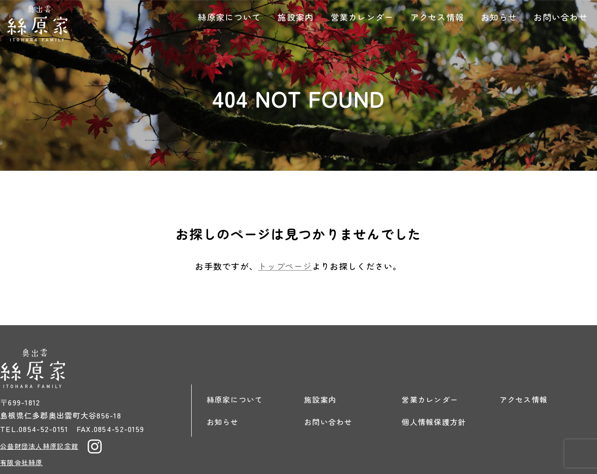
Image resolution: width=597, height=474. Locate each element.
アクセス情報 (437, 17)
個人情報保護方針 (434, 421)
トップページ (285, 266)
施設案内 (295, 17)
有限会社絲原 (21, 462)
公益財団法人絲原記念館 (39, 446)
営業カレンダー (362, 17)
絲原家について (229, 17)
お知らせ (499, 17)
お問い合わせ (561, 17)
